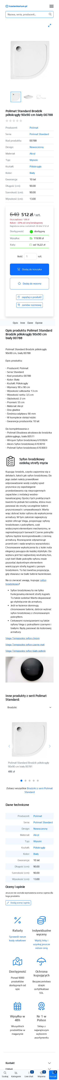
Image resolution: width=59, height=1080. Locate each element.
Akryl (32, 153)
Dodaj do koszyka (29, 269)
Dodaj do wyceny (29, 283)
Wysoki (34, 160)
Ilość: (20, 256)
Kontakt (10, 1063)
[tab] (21, 781)
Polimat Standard (39, 134)
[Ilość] (30, 256)
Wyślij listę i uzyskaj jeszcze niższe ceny (41, 944)
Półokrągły (35, 166)
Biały (32, 172)
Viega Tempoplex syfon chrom (22, 638)
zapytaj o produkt (30, 297)
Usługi (9, 1069)
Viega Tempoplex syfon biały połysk (26, 650)
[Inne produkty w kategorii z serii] (29, 707)
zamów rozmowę (29, 304)
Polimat (34, 127)
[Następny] (49, 746)
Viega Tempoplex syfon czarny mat (25, 644)
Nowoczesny (37, 147)
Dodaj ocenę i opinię (18, 902)
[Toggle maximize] (49, 25)
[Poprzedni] (9, 746)
